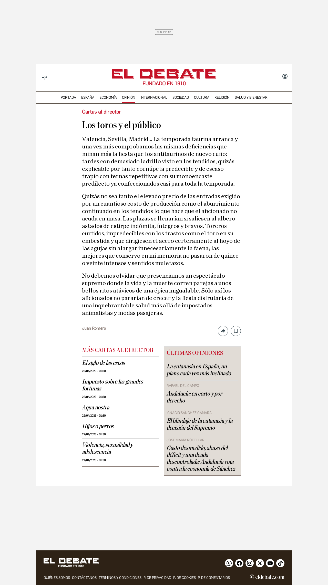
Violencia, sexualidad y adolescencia (107, 448)
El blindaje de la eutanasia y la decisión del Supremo (199, 424)
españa (87, 97)
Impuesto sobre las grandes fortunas (112, 385)
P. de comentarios (214, 578)
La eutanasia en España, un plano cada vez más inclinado (199, 370)
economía (108, 97)
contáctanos (84, 578)
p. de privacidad (157, 578)
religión (222, 97)
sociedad (180, 97)
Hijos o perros (98, 426)
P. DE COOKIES (184, 578)
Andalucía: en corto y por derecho (194, 397)
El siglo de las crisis (103, 363)
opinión (128, 97)
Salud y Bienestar (251, 97)
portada (68, 97)
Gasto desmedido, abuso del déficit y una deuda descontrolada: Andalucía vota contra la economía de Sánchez (201, 458)
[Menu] (44, 77)
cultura (201, 97)
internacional (153, 97)
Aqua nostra (95, 408)
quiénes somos (57, 578)
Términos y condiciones (120, 578)
